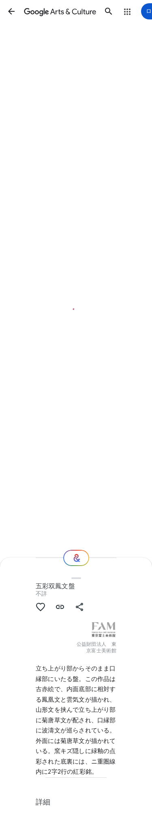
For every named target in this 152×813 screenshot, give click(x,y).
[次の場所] (76, 558)
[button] (11, 11)
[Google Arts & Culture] (60, 11)
